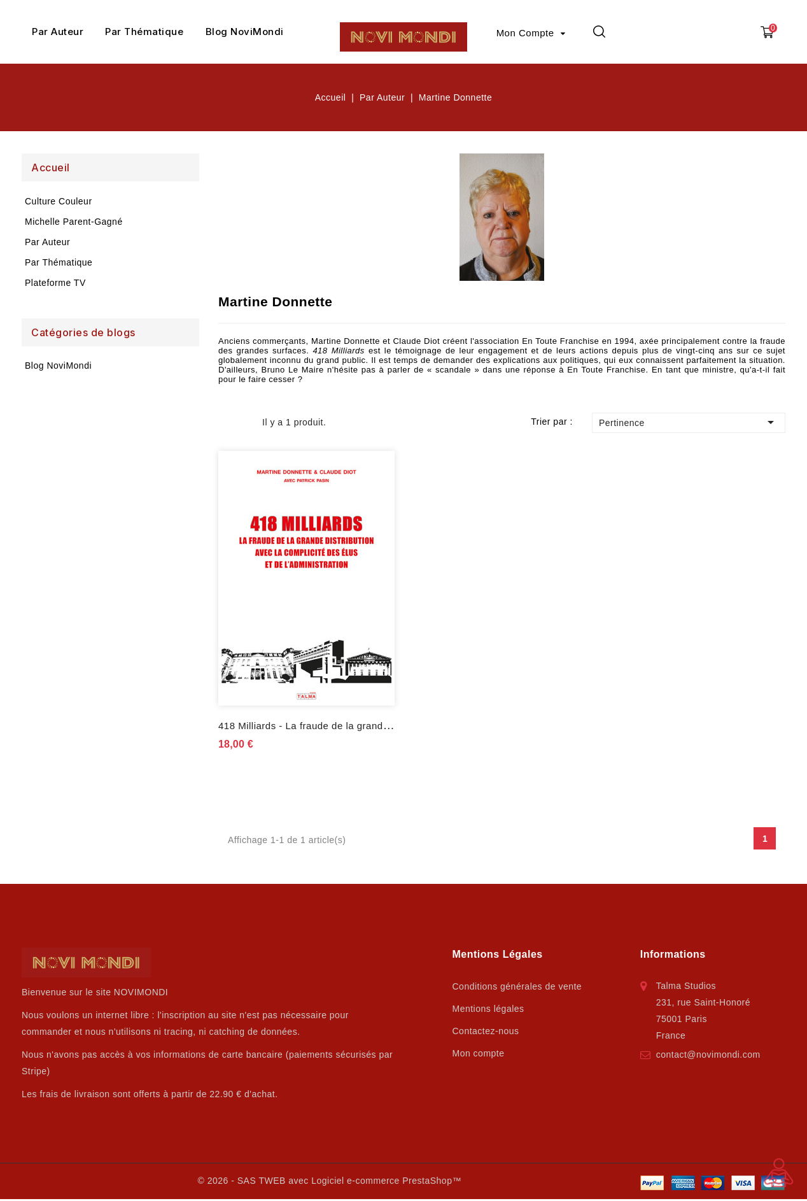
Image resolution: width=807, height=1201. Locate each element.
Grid (226, 422)
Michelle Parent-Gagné (74, 222)
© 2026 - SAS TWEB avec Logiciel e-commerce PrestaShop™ (329, 1181)
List (245, 422)
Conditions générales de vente (517, 986)
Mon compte (479, 1053)
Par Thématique (144, 31)
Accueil (50, 167)
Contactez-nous (486, 1031)
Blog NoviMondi (245, 31)
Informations (673, 954)
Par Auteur (57, 31)
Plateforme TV (55, 283)
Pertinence (688, 422)
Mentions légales (488, 1009)
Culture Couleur (58, 201)
